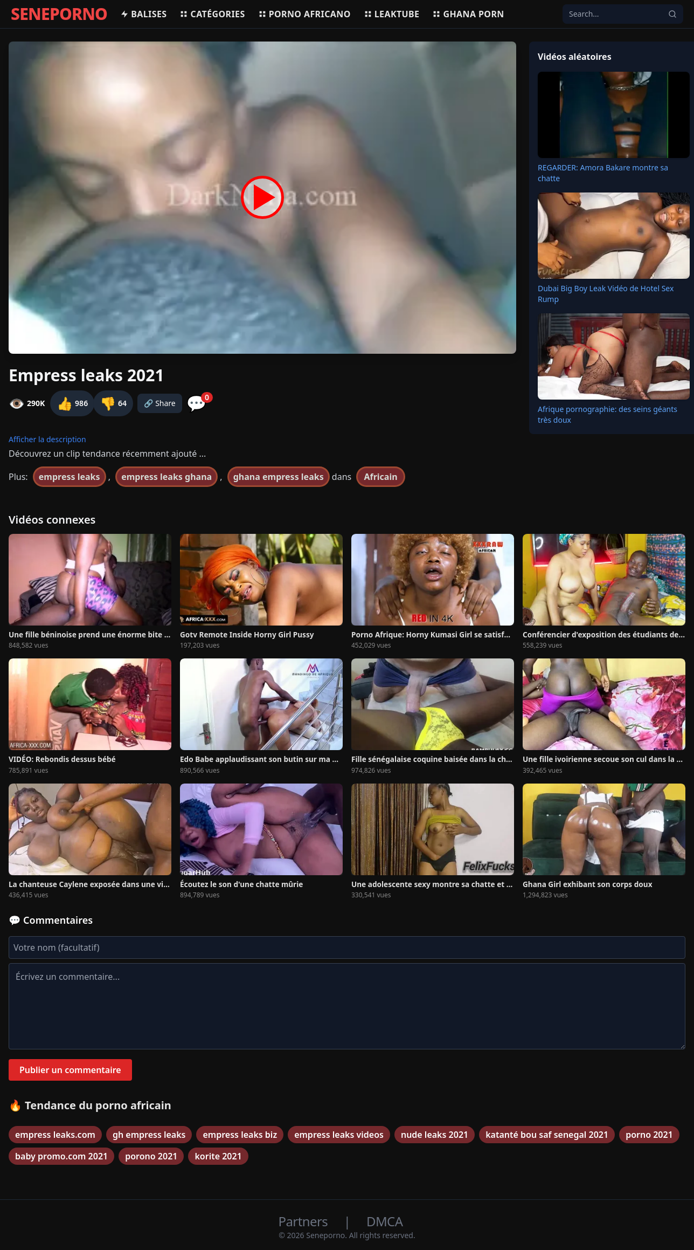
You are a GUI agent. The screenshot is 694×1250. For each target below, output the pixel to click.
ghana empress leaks (278, 477)
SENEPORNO (59, 14)
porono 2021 (151, 1156)
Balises (143, 14)
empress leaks (69, 477)
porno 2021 (649, 1135)
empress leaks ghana (166, 477)
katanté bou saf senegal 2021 (546, 1135)
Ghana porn (468, 14)
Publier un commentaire (70, 1070)
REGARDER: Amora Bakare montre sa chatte (603, 172)
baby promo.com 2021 (61, 1156)
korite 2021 (218, 1156)
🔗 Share (160, 403)
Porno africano (304, 14)
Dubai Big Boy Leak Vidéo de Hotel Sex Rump (606, 293)
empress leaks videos (339, 1135)
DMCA (384, 1221)
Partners (305, 1221)
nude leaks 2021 (434, 1135)
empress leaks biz (240, 1135)
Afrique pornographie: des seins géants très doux (607, 414)
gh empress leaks (149, 1135)
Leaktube (392, 14)
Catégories (212, 14)
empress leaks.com (55, 1135)
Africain (380, 477)
